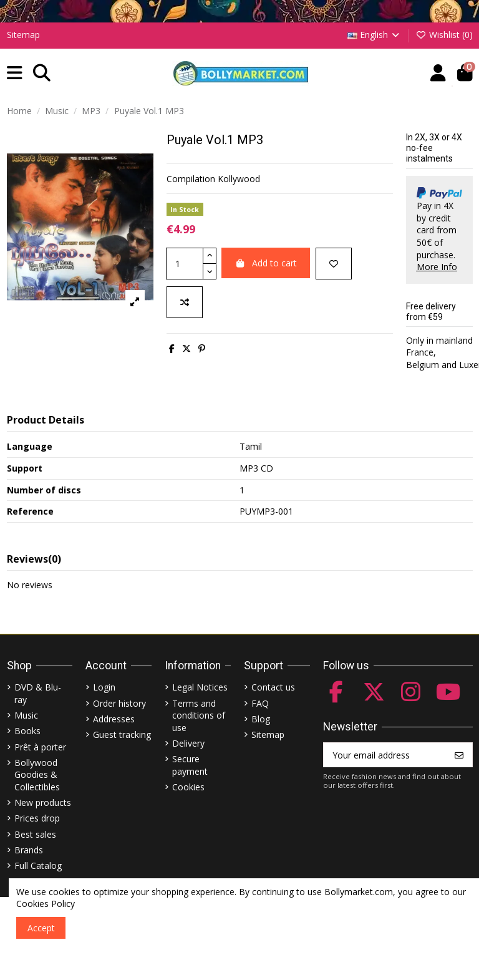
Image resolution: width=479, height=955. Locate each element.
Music (26, 715)
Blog (260, 719)
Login (104, 687)
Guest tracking (122, 734)
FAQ (260, 703)
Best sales (35, 834)
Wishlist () (444, 35)
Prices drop (37, 818)
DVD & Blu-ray (37, 693)
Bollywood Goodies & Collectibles (37, 775)
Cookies (188, 787)
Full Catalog (38, 865)
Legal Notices (200, 687)
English (374, 35)
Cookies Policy (45, 903)
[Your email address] (385, 755)
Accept (41, 928)
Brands (28, 850)
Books (27, 731)
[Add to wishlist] (334, 263)
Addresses (114, 719)
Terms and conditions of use (198, 715)
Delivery (188, 743)
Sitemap (23, 35)
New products (42, 802)
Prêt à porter (40, 747)
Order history (119, 703)
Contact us (273, 687)
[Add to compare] (185, 302)
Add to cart (266, 263)
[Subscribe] (459, 755)
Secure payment (190, 765)
